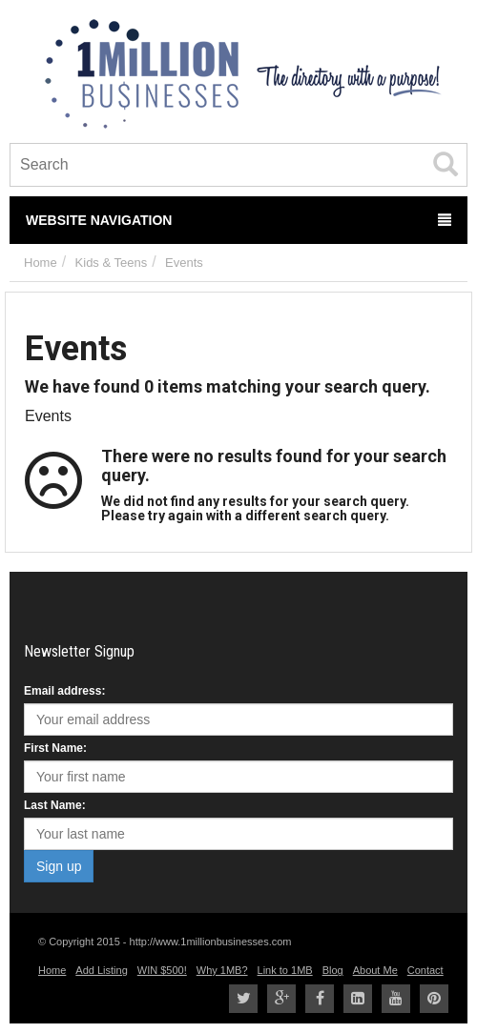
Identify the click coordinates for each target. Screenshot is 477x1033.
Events (184, 262)
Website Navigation (238, 220)
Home (40, 262)
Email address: (64, 691)
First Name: (55, 748)
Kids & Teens (111, 262)
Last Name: (55, 805)
